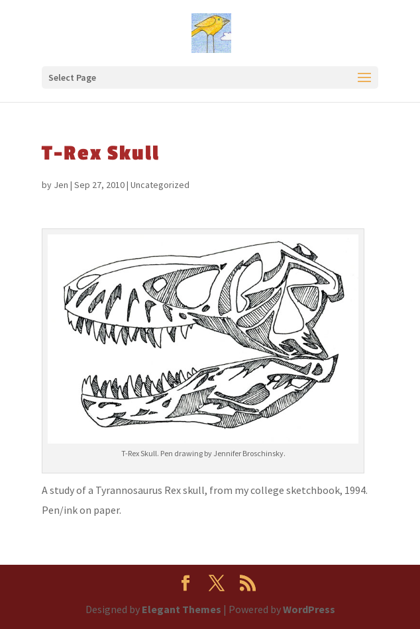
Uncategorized (160, 185)
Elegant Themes (181, 609)
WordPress (309, 609)
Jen (61, 185)
